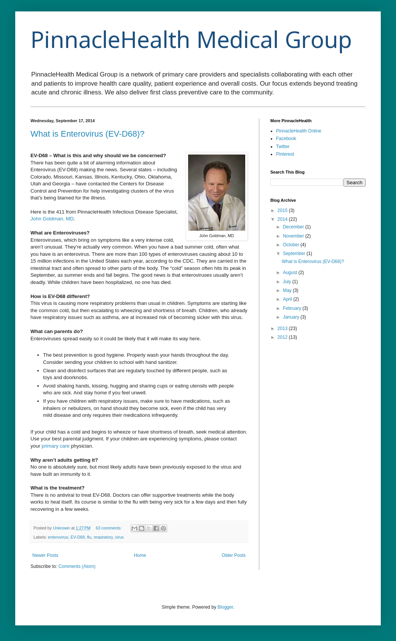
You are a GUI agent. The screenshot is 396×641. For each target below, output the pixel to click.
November (294, 236)
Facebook (286, 138)
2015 (283, 210)
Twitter (282, 146)
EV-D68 (77, 537)
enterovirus (58, 537)
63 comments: (109, 528)
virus (119, 537)
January (291, 317)
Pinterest (285, 154)
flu (89, 537)
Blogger (225, 607)
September (295, 253)
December (294, 227)
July (287, 281)
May (288, 290)
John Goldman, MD (52, 219)
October (291, 244)
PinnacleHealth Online (298, 131)
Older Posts (234, 555)
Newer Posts (45, 555)
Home (140, 555)
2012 (283, 337)
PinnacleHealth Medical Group (191, 39)
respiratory (103, 537)
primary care (55, 446)
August (291, 272)
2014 (283, 219)
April (288, 299)
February (292, 308)
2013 (283, 328)
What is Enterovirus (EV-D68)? (87, 134)
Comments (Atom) (76, 566)
